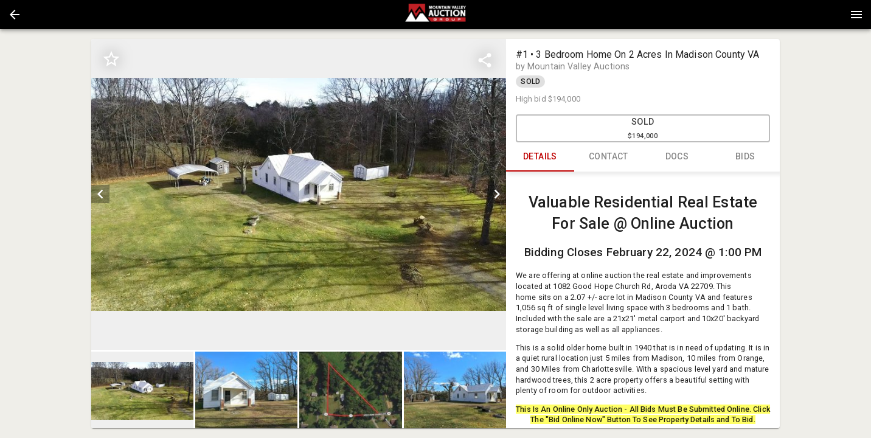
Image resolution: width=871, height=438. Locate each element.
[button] (14, 14)
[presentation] (435, 15)
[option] (298, 194)
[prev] (100, 194)
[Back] (14, 14)
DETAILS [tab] (540, 157)
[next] (497, 194)
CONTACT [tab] (608, 157)
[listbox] (298, 194)
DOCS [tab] (677, 157)
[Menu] (856, 14)
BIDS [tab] (745, 157)
